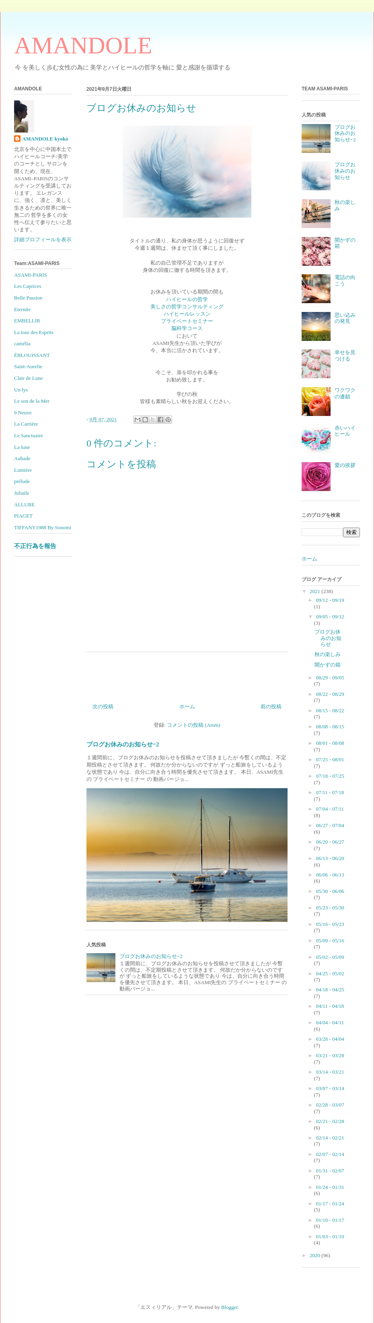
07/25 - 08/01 (330, 759)
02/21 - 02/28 (330, 1121)
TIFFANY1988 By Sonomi (42, 527)
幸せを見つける (345, 355)
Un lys (21, 390)
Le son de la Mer (31, 401)
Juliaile (21, 493)
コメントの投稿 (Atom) (193, 725)
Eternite (22, 309)
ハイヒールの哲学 (187, 299)
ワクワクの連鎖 (345, 393)
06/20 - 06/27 (330, 842)
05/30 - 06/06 (330, 891)
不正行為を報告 (35, 545)
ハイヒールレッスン (187, 314)
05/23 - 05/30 (330, 908)
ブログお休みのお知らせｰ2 (122, 744)
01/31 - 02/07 (330, 1171)
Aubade (22, 458)
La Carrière (26, 424)
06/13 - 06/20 (330, 858)
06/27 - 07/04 (330, 825)
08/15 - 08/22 (330, 710)
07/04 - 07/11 (330, 809)
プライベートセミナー (187, 321)
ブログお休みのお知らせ (345, 170)
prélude (22, 481)
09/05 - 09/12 (330, 617)
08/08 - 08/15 (330, 727)
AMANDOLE (83, 45)
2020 (315, 1255)
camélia (22, 343)
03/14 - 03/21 (330, 1072)
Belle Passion (28, 298)
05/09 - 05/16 (330, 941)
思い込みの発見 (345, 318)
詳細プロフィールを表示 (43, 239)
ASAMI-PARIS (30, 275)
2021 (315, 591)
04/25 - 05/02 (330, 973)
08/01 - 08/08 (330, 743)
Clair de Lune (28, 378)
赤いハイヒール (345, 431)
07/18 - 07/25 (330, 776)
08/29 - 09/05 (330, 678)
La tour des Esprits (33, 332)
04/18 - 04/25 (330, 990)
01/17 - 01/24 (330, 1204)
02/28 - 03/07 (330, 1105)
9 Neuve (23, 413)
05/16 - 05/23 (330, 924)
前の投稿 (271, 706)
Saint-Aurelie (28, 366)
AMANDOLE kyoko (45, 139)
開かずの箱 (327, 665)
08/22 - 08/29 (330, 694)
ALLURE (24, 504)
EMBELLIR (27, 321)
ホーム (187, 706)
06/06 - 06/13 (330, 875)
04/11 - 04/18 (330, 1006)
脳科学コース (187, 328)
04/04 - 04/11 (330, 1022)
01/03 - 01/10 (330, 1236)
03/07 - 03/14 (330, 1088)
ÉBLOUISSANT (32, 355)
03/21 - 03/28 (330, 1055)
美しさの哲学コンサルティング (187, 307)
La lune (22, 447)
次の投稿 (102, 706)
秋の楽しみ (327, 654)
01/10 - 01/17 (330, 1220)
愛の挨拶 (345, 465)
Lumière (23, 470)
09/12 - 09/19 (330, 600)
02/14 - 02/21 (330, 1138)
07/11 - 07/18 (330, 792)
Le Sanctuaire (28, 435)
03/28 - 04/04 (330, 1039)
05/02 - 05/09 (330, 957)
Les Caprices (27, 286)
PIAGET (23, 516)
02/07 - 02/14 (330, 1154)
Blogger (229, 1307)
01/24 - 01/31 (330, 1187)
